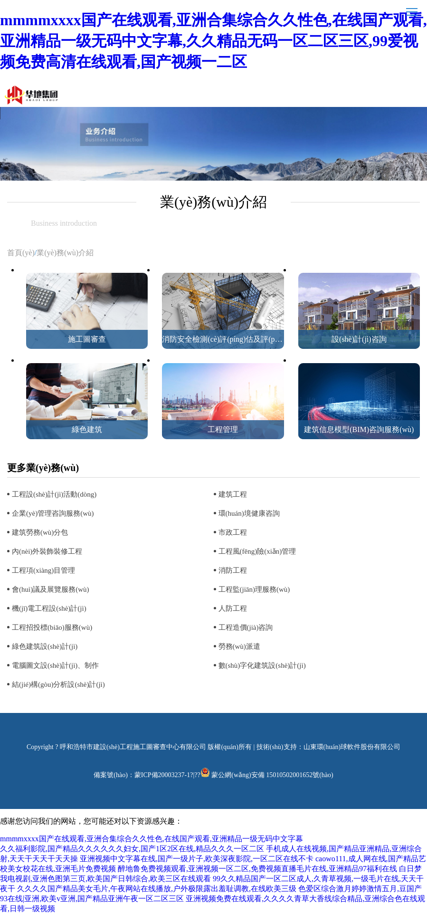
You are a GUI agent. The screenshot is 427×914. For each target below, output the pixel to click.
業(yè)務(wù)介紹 (65, 253)
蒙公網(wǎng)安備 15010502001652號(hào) (272, 775)
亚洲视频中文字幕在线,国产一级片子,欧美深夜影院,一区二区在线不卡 (196, 859)
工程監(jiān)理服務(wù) (254, 589)
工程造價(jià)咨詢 (245, 627)
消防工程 (232, 570)
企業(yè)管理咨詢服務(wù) (53, 513)
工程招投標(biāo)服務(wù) (52, 627)
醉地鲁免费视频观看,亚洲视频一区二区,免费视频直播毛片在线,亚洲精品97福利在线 (257, 869)
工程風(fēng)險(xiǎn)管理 (257, 551)
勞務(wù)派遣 (239, 646)
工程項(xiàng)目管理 (43, 570)
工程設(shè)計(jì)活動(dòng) (54, 494)
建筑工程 (232, 494)
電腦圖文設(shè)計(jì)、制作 (55, 665)
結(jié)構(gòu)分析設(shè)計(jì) (58, 684)
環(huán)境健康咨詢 (249, 513)
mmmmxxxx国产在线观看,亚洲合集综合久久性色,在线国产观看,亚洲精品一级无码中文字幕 (151, 839)
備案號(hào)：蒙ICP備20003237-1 (142, 775)
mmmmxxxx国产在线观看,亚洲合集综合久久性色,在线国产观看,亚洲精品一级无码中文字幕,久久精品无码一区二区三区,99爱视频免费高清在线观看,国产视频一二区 (213, 40)
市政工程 (232, 532)
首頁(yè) (21, 253)
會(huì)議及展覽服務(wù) (50, 589)
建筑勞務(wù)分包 (40, 532)
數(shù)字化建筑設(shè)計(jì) (262, 665)
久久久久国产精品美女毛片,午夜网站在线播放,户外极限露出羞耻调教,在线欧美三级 (156, 889)
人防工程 (232, 608)
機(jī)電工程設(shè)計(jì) (49, 608)
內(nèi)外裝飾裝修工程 (47, 551)
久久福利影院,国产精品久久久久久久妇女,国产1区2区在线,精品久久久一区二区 (132, 849)
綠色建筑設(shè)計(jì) (44, 646)
